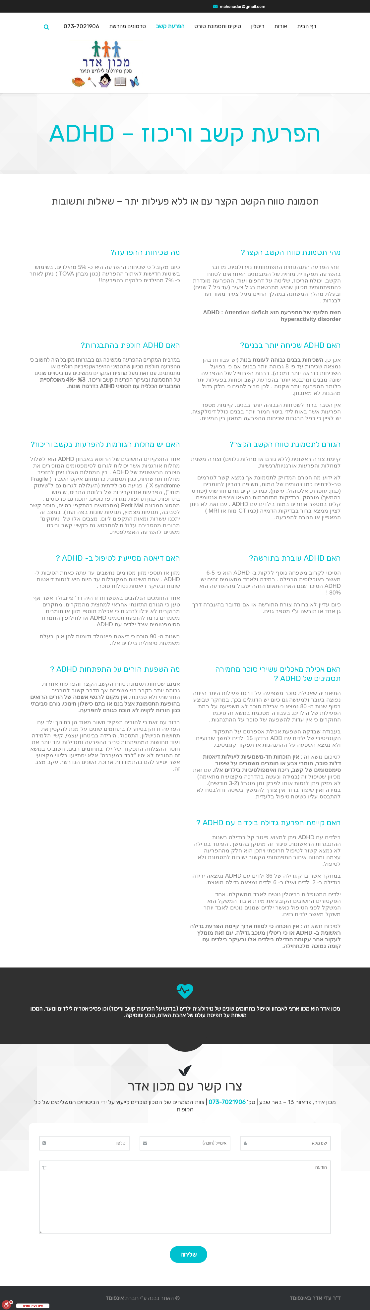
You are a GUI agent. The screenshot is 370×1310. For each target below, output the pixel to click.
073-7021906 (81, 26)
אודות (280, 26)
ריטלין (257, 26)
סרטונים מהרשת (127, 26)
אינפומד (114, 1298)
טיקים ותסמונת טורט (217, 26)
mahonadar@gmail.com (242, 6)
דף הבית (307, 26)
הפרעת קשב (170, 26)
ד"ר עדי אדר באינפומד (315, 1298)
